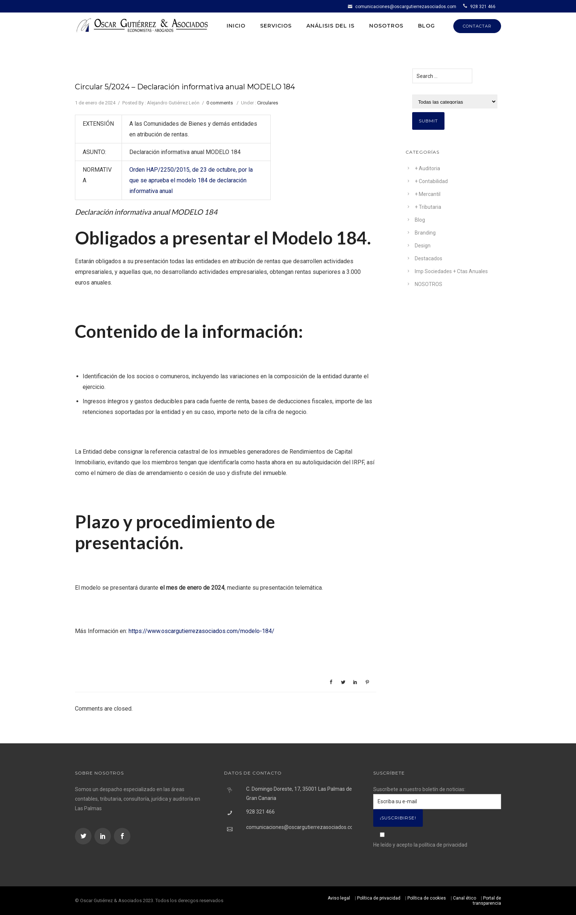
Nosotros (386, 25)
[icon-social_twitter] (84, 836)
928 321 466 (483, 6)
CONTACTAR (477, 26)
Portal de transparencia (487, 901)
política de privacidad (443, 845)
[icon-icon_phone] (466, 6)
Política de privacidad (378, 898)
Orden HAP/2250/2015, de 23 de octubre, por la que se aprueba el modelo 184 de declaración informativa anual (191, 180)
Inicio (236, 25)
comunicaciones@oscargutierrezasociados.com (405, 6)
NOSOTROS (428, 284)
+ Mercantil (427, 194)
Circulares (267, 103)
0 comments (219, 103)
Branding (425, 233)
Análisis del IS (330, 25)
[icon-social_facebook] (122, 836)
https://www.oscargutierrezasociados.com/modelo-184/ (201, 631)
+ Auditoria (427, 168)
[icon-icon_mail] (351, 6)
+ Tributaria (428, 207)
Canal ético (464, 898)
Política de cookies (426, 898)
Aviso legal (339, 898)
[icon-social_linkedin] (103, 836)
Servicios (276, 25)
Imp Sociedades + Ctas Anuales (451, 271)
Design (423, 246)
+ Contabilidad (431, 181)
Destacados (428, 258)
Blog (426, 25)
